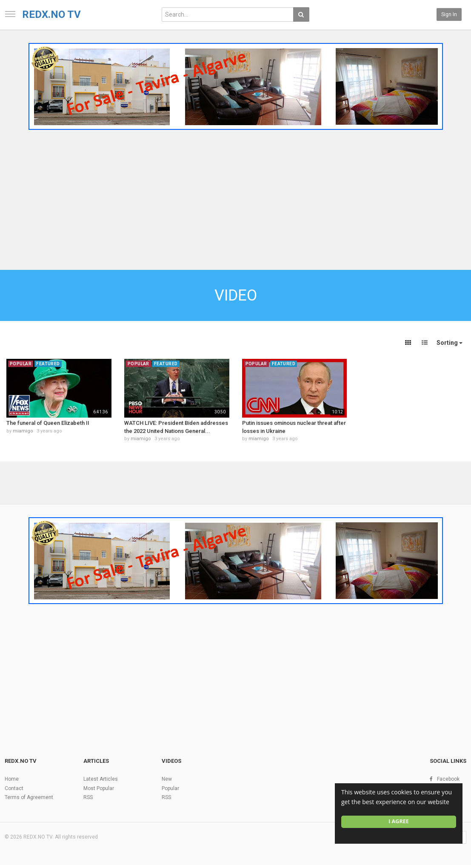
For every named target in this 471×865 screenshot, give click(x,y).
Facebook (448, 779)
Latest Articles (100, 779)
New (167, 779)
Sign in (449, 14)
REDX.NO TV (51, 14)
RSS (88, 797)
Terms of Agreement (29, 797)
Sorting (449, 342)
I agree (398, 821)
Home (12, 779)
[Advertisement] (235, 197)
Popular (170, 788)
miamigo (23, 431)
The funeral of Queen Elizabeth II (47, 423)
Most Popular (98, 788)
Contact (14, 788)
